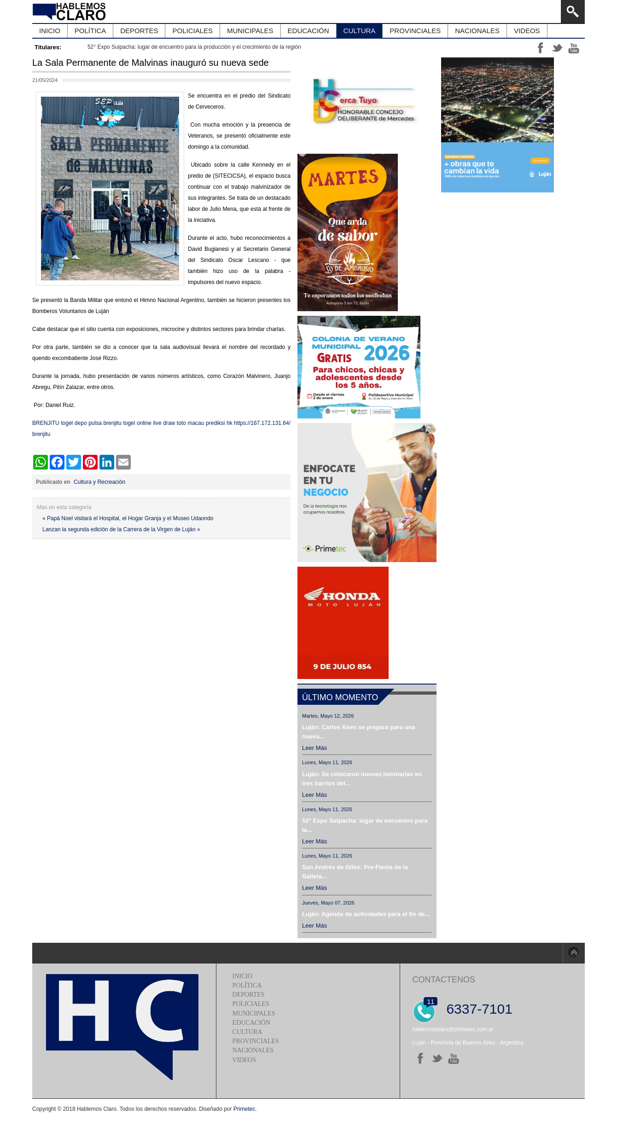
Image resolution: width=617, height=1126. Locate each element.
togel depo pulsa (81, 423)
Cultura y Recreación (99, 482)
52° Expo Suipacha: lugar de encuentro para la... (365, 825)
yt (573, 47)
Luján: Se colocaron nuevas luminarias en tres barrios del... (362, 779)
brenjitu (112, 423)
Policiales (251, 1003)
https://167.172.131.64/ (262, 423)
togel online (137, 423)
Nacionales (253, 1050)
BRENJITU (45, 423)
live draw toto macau (178, 423)
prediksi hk (219, 423)
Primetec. (245, 1109)
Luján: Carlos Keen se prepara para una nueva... (358, 732)
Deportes (249, 994)
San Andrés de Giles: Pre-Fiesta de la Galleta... (355, 872)
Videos (244, 1059)
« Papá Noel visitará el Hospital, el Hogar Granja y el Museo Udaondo (128, 518)
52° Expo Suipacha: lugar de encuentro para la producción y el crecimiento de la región (194, 47)
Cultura (247, 1031)
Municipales (254, 1013)
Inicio (243, 976)
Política (247, 985)
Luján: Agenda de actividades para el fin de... (366, 914)
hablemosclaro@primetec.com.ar (452, 1029)
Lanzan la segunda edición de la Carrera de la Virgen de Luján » (121, 529)
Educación (251, 1022)
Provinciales (256, 1041)
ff (540, 47)
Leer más (314, 747)
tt (557, 47)
